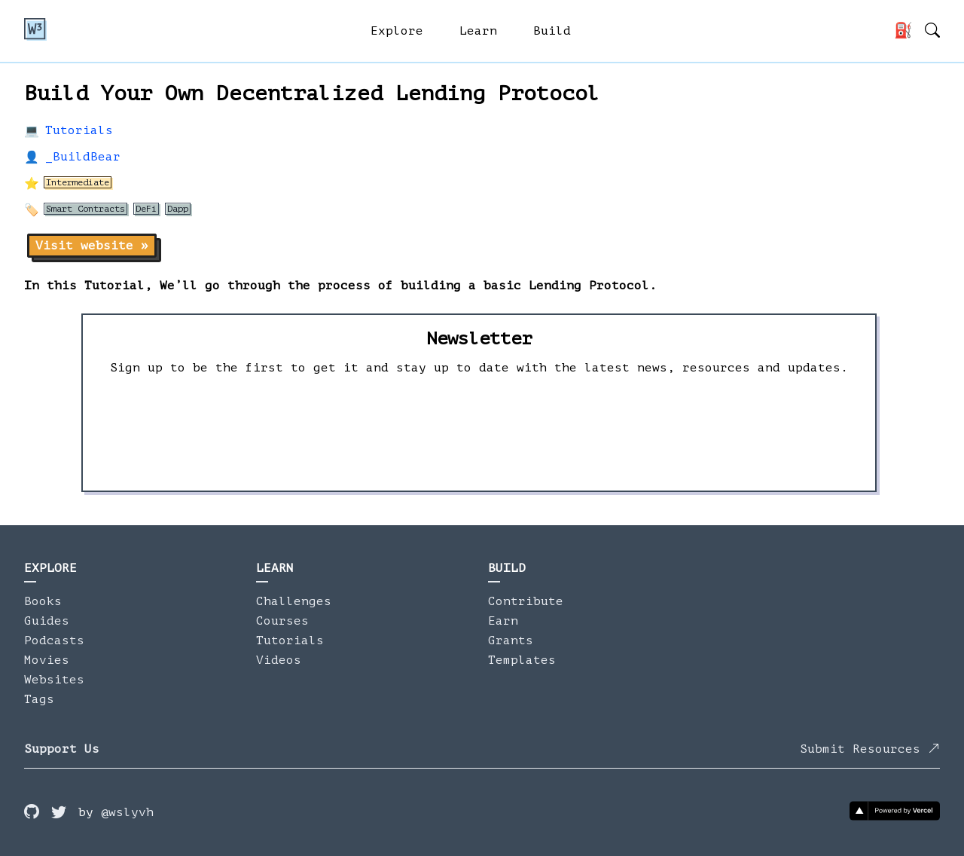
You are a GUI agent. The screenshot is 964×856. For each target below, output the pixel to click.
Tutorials (79, 130)
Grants (510, 640)
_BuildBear (82, 157)
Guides (46, 621)
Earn (503, 621)
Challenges (293, 601)
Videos (278, 660)
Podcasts (54, 640)
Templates (522, 660)
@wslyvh (127, 812)
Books (43, 601)
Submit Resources (870, 749)
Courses (282, 621)
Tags (39, 699)
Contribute (525, 601)
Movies (46, 660)
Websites (54, 679)
